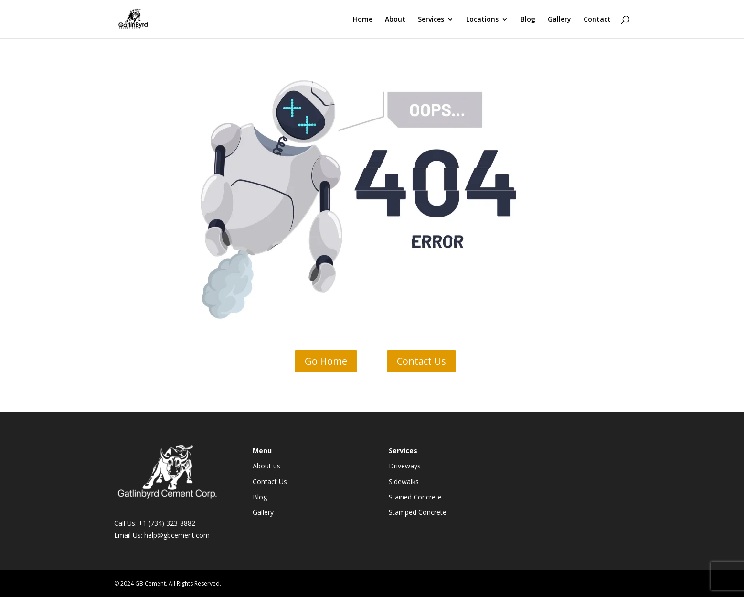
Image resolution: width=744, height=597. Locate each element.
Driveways (405, 465)
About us (266, 465)
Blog (528, 19)
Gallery (559, 19)
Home (362, 19)
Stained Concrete (415, 496)
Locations (482, 19)
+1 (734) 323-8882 (166, 523)
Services (431, 19)
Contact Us (421, 361)
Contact (597, 19)
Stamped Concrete (417, 512)
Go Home (326, 361)
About (395, 19)
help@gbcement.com (177, 535)
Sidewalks (404, 481)
